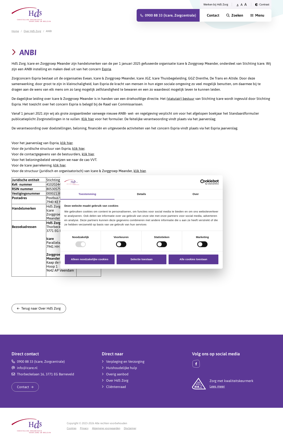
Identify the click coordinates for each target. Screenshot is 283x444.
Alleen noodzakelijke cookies (89, 259)
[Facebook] (196, 364)
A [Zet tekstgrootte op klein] (237, 4)
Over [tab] (196, 194)
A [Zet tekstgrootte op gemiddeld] (242, 4)
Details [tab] (141, 194)
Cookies (71, 428)
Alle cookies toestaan (193, 259)
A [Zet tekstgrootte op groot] (245, 4)
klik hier (66, 143)
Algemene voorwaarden (106, 428)
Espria (106, 69)
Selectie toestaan (141, 259)
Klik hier (87, 119)
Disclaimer (130, 428)
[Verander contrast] (262, 4)
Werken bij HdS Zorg (215, 4)
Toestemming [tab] (87, 194)
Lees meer (217, 386)
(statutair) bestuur (180, 99)
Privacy (84, 428)
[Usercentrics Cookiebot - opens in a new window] (203, 182)
